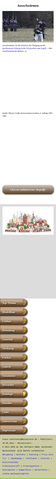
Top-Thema (9, 303)
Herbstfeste (41, 470)
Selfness (20, 455)
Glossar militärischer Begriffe (28, 189)
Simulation (8, 375)
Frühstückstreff (11, 466)
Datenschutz (9, 421)
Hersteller (8, 385)
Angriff (43, 48)
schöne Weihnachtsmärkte (15, 474)
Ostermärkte (8, 470)
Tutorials (7, 339)
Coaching (33, 455)
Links (5, 412)
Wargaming (7, 455)
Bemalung (8, 330)
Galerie (6, 366)
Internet (45, 458)
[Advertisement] (28, 83)
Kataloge (7, 394)
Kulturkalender (10, 462)
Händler (7, 403)
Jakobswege (16, 458)
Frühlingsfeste (31, 466)
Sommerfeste (25, 470)
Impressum (9, 430)
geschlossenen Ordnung (11, 48)
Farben (6, 357)
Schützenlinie (31, 48)
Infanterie (24, 45)
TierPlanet (31, 458)
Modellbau (8, 312)
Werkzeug (8, 348)
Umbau (6, 321)
